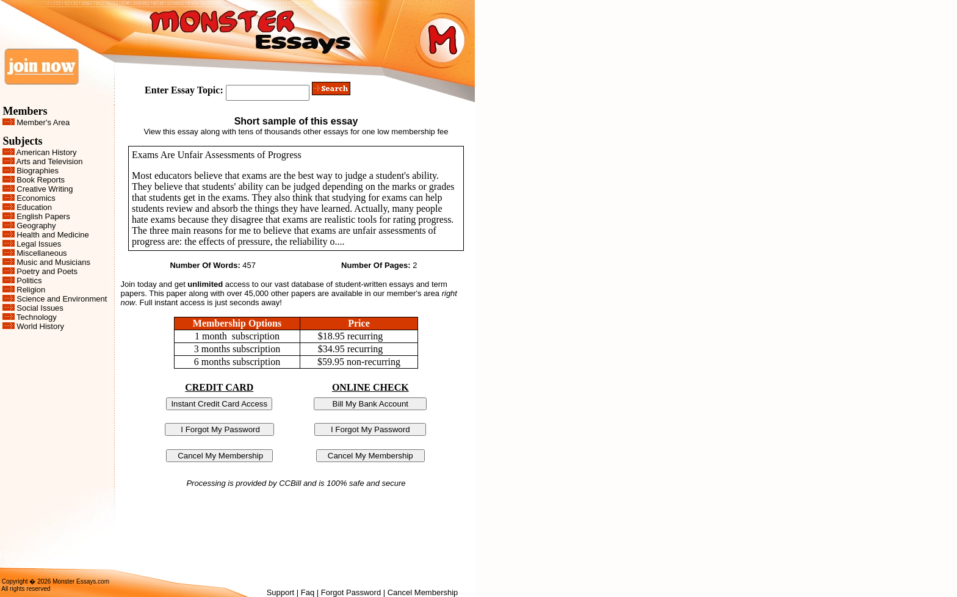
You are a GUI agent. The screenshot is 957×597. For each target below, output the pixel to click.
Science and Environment (61, 298)
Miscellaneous (41, 253)
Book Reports (40, 179)
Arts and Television (49, 161)
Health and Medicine (52, 234)
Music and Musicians (53, 262)
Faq (307, 592)
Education (34, 207)
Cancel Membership (423, 592)
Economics (36, 198)
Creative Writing (44, 189)
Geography (36, 225)
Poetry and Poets (47, 271)
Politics (29, 280)
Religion (30, 289)
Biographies (37, 170)
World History (40, 326)
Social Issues (39, 308)
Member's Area (43, 122)
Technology (36, 317)
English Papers (43, 216)
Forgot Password (351, 592)
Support (281, 592)
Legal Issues (38, 243)
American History (46, 152)
